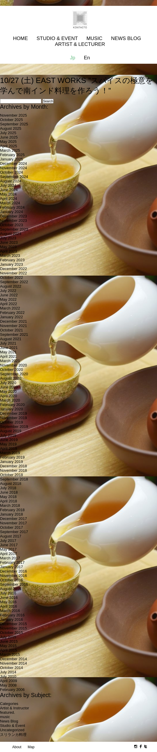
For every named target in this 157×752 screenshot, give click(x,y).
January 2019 (11, 461)
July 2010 (8, 676)
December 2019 (13, 413)
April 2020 (8, 396)
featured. (7, 712)
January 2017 (11, 567)
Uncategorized (12, 730)
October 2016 (11, 580)
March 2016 (10, 610)
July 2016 (8, 593)
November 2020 (13, 365)
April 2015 (8, 650)
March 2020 (10, 400)
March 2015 (10, 654)
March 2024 (10, 203)
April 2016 (8, 606)
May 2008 (8, 685)
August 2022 (10, 286)
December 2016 (13, 571)
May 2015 (8, 646)
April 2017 (8, 554)
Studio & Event (57, 38)
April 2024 (8, 198)
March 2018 (10, 505)
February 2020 (12, 404)
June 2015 (9, 641)
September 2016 (14, 584)
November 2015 (13, 628)
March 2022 (10, 308)
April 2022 (8, 304)
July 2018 (8, 488)
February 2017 (12, 562)
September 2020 (14, 374)
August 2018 (10, 483)
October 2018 (11, 475)
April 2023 (8, 251)
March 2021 (10, 361)
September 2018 (14, 479)
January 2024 (11, 212)
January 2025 (11, 159)
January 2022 (11, 317)
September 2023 (14, 229)
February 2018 (12, 510)
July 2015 (8, 637)
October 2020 (11, 369)
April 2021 (8, 356)
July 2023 (8, 238)
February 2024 (12, 207)
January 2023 (11, 264)
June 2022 (9, 295)
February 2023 (12, 260)
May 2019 (8, 444)
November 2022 (13, 273)
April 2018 (8, 501)
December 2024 (13, 163)
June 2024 (9, 190)
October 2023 (11, 225)
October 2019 (11, 422)
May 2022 (8, 299)
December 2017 (13, 518)
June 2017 (9, 545)
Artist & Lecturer (80, 44)
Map (31, 747)
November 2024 (13, 168)
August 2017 (10, 536)
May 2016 (8, 602)
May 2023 (8, 247)
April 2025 (8, 146)
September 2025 (14, 124)
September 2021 (14, 334)
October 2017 (11, 527)
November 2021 (13, 326)
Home (20, 38)
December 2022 (13, 269)
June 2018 (9, 492)
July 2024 (8, 185)
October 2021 (11, 330)
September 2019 (14, 426)
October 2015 (11, 632)
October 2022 (11, 277)
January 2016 (11, 619)
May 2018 (8, 497)
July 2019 (8, 435)
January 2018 (11, 514)
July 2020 (8, 383)
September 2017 (14, 532)
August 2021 (10, 339)
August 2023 (10, 233)
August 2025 (10, 128)
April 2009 (8, 681)
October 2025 (11, 119)
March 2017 (10, 558)
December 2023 (13, 216)
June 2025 (9, 137)
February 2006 (12, 689)
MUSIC (95, 38)
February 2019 (12, 457)
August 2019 (10, 431)
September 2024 (14, 176)
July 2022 (8, 290)
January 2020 (11, 409)
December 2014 (13, 659)
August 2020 (10, 378)
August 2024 (10, 181)
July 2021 (8, 343)
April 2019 (8, 448)
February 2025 (12, 155)
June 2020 (9, 387)
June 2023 (9, 242)
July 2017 (8, 540)
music (5, 717)
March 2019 (10, 453)
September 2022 (14, 282)
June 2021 (9, 347)
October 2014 (11, 667)
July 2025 (8, 133)
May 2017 (8, 549)
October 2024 (11, 172)
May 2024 (8, 194)
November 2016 (13, 575)
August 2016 (10, 589)
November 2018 (13, 470)
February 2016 (12, 615)
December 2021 (13, 321)
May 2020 (8, 391)
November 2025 (13, 115)
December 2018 (13, 466)
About (16, 747)
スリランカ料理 (13, 734)
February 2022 (12, 312)
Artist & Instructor (14, 708)
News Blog (126, 38)
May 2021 (8, 352)
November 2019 (13, 418)
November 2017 (13, 523)
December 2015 (13, 624)
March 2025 (10, 150)
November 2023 (13, 220)
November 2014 (13, 663)
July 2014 (8, 672)
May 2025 (8, 141)
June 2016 (9, 597)
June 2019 (9, 440)
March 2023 (10, 255)
